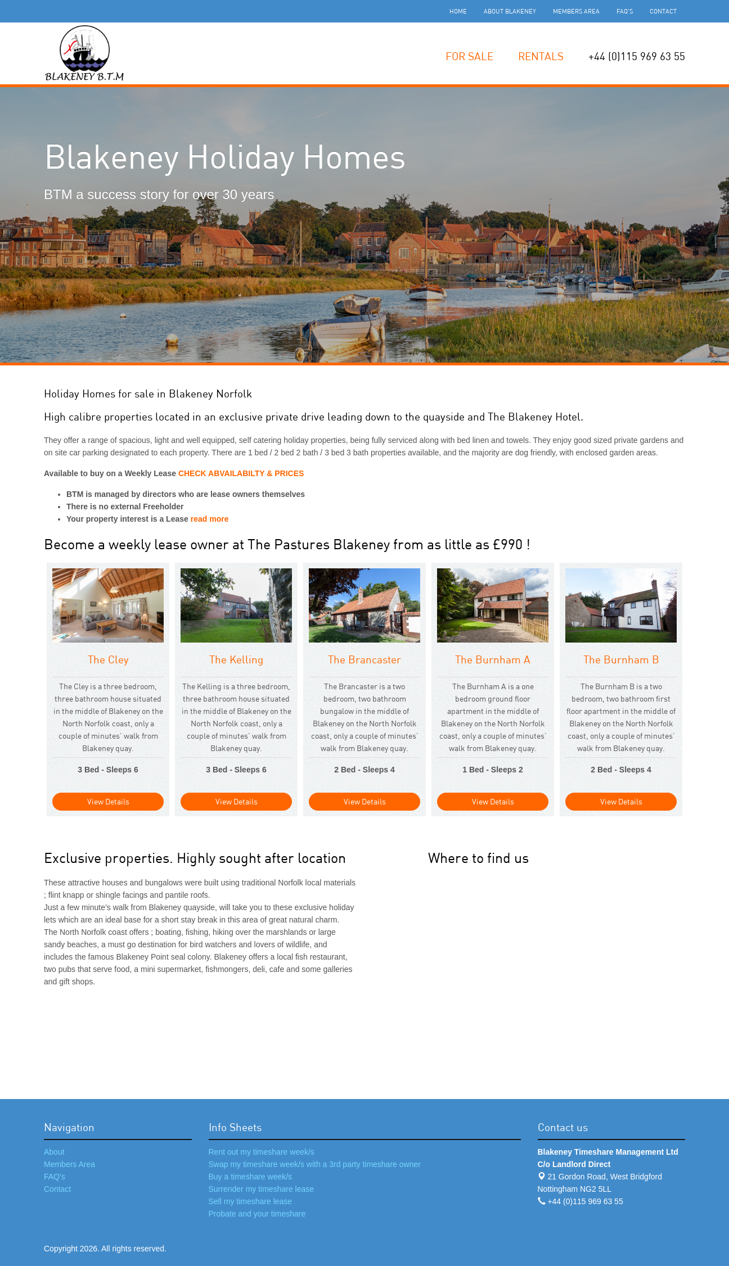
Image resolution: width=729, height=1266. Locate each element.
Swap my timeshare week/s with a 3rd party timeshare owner (315, 1164)
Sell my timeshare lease (250, 1201)
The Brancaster (364, 659)
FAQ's (624, 11)
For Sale (469, 55)
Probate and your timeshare (257, 1213)
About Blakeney (510, 11)
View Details (108, 801)
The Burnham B (621, 659)
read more (208, 518)
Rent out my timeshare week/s (261, 1151)
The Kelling (236, 659)
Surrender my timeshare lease (261, 1188)
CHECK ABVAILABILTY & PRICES (241, 473)
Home (458, 11)
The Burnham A (492, 659)
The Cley (108, 659)
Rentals (541, 55)
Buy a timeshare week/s (250, 1176)
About (54, 1151)
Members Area (576, 11)
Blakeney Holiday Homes (225, 156)
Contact (663, 11)
